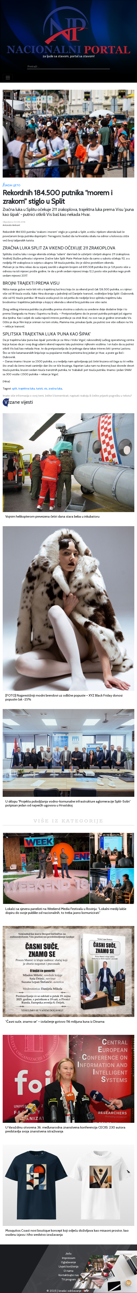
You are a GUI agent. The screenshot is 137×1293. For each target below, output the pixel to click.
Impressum (68, 1258)
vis (45, 388)
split (14, 388)
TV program (68, 1279)
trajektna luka (26, 388)
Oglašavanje (68, 1262)
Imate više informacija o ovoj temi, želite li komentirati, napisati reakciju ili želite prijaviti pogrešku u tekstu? (67, 395)
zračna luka (55, 388)
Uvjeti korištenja (68, 1266)
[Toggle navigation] (8, 77)
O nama (68, 1270)
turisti (39, 388)
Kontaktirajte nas (68, 1275)
